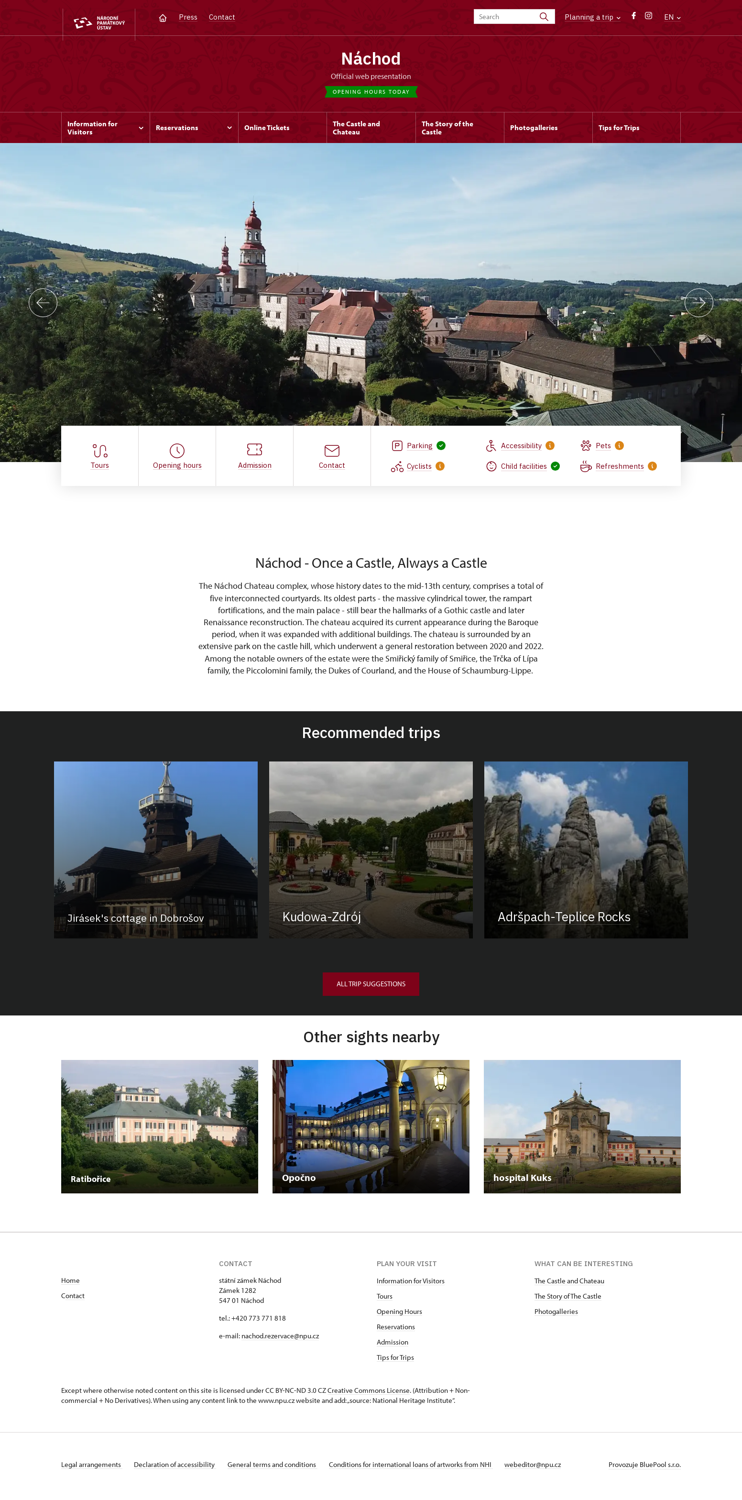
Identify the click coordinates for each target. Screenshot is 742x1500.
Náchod (371, 59)
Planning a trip (593, 17)
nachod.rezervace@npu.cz (280, 1339)
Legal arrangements (91, 1468)
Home (70, 1284)
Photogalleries (556, 1315)
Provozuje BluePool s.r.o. (645, 1468)
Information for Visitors (411, 1284)
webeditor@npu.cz (548, 1468)
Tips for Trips (395, 1361)
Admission (392, 1345)
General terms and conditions (280, 1468)
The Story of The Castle (568, 1299)
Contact (222, 17)
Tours (385, 1299)
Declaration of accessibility (179, 1468)
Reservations (396, 1330)
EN (672, 17)
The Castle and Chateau (569, 1284)
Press (188, 17)
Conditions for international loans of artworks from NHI (422, 1468)
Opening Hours (399, 1315)
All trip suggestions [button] (371, 987)
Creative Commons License (368, 1394)
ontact (75, 1299)
